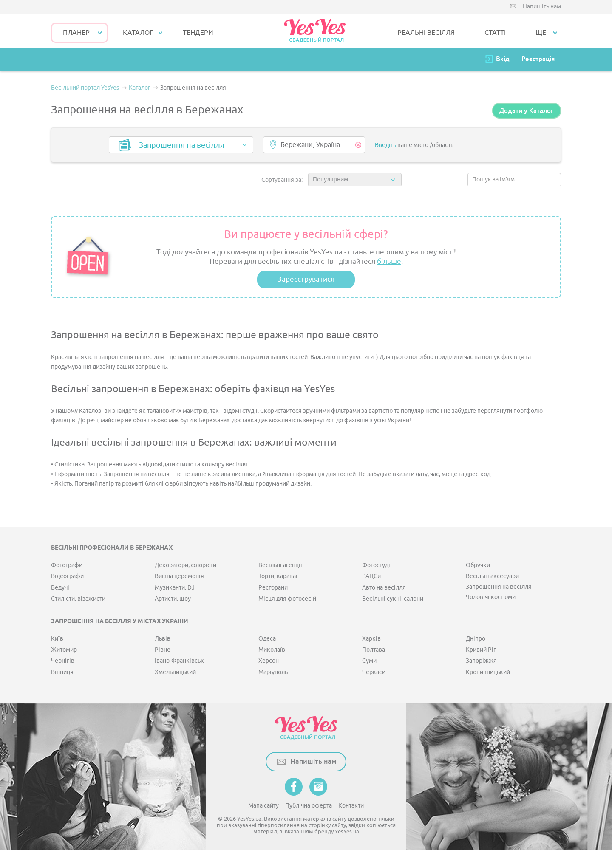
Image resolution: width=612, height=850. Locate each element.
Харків (371, 638)
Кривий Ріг (481, 649)
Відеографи (67, 576)
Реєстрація (538, 59)
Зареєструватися (306, 279)
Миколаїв (271, 649)
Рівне (162, 649)
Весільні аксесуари (492, 576)
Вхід (503, 59)
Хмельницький (175, 672)
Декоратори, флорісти (185, 565)
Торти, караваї (278, 576)
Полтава (373, 649)
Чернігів (62, 660)
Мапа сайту (263, 805)
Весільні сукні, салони (392, 598)
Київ (57, 638)
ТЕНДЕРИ (198, 32)
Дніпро (475, 638)
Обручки (478, 565)
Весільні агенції (280, 565)
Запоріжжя (481, 660)
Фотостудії (377, 565)
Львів (162, 638)
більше (389, 261)
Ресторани (273, 587)
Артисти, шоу (173, 598)
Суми (369, 660)
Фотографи (66, 565)
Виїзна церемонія (179, 576)
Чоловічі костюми (491, 597)
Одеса (267, 638)
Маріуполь (273, 672)
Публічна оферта (308, 805)
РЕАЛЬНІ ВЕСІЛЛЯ (426, 32)
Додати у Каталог (526, 111)
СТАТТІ (495, 32)
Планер (76, 32)
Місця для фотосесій (287, 598)
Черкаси (373, 672)
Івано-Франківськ (179, 660)
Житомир (64, 649)
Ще (541, 32)
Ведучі (60, 587)
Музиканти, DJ (175, 587)
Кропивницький (488, 672)
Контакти (351, 805)
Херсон (268, 660)
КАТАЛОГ (138, 32)
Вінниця (62, 672)
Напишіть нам (542, 6)
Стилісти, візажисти (78, 598)
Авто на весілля (384, 587)
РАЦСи (371, 576)
